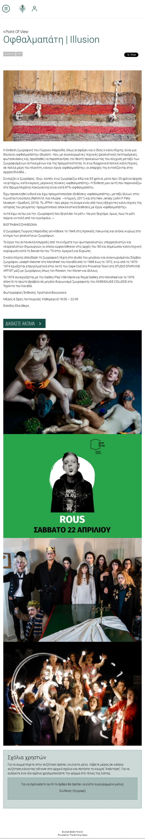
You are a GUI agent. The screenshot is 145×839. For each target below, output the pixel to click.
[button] (13, 105)
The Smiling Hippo (78, 835)
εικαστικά (9, 53)
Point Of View (15, 31)
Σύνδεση (65, 791)
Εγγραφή (79, 791)
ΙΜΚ (19, 53)
